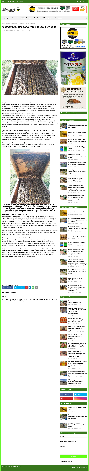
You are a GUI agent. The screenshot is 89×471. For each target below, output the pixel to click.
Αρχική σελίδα (6, 23)
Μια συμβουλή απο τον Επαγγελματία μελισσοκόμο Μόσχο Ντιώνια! (77, 156)
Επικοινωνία (20, 1)
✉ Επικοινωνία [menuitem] (58, 18)
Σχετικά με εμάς (11, 1)
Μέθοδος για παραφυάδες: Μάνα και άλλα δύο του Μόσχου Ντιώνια (77, 140)
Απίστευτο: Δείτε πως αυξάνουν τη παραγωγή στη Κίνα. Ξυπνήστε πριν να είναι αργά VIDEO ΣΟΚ (77, 344)
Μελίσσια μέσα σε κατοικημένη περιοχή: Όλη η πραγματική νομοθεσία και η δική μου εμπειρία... (76, 198)
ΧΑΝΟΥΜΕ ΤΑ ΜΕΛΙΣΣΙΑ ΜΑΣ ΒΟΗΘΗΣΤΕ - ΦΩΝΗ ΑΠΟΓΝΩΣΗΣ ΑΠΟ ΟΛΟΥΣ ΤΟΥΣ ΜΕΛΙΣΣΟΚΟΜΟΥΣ (77, 310)
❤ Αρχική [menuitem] (5, 18)
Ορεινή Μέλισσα (8, 30)
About (78, 467)
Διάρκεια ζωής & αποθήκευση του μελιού (77, 133)
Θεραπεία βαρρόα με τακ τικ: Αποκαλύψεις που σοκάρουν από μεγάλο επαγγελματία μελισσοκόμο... (76, 288)
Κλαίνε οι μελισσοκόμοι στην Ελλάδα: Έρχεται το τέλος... (75, 179)
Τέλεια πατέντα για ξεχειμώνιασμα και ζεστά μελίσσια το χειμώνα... (77, 163)
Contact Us (84, 467)
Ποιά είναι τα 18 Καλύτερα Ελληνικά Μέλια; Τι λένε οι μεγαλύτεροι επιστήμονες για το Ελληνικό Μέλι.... (77, 364)
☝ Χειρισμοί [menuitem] (13, 18)
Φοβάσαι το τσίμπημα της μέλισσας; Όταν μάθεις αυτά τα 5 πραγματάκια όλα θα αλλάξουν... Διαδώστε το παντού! (76, 354)
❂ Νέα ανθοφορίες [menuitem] (26, 18)
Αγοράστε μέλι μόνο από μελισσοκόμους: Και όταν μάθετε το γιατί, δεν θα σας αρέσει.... (77, 319)
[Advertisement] (30, 46)
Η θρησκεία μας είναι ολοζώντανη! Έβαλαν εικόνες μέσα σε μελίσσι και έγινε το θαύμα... (77, 125)
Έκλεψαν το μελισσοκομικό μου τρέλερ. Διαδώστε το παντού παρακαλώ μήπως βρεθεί (76, 381)
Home (73, 467)
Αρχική (4, 1)
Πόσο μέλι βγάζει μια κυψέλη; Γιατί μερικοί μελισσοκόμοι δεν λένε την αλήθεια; (77, 171)
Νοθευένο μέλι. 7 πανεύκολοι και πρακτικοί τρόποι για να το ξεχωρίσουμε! (76, 328)
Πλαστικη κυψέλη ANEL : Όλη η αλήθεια (76, 147)
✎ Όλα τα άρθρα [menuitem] (46, 18)
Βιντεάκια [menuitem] (37, 18)
